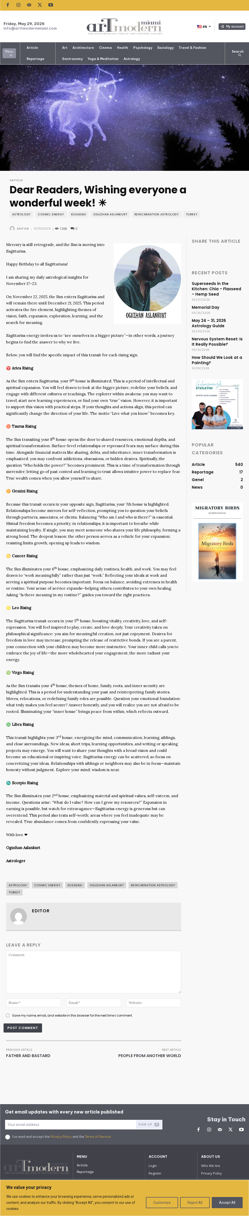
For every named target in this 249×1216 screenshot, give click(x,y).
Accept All (227, 1203)
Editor (23, 228)
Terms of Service (98, 1137)
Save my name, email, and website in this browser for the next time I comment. (72, 1015)
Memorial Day (205, 307)
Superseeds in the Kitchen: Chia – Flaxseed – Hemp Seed (216, 289)
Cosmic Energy (51, 214)
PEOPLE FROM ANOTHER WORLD (149, 1056)
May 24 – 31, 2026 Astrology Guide (209, 323)
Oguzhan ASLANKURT (110, 214)
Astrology (21, 214)
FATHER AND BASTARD (28, 1056)
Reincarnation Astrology (157, 214)
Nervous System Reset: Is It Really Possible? (217, 341)
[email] (70, 1124)
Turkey (192, 214)
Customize (162, 1203)
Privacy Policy (61, 1137)
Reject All (194, 1203)
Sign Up (149, 1124)
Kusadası (78, 214)
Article (16, 180)
